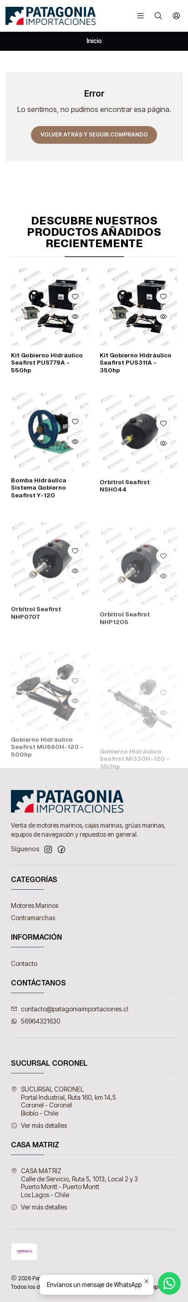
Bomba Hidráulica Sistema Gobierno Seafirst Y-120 (38, 514)
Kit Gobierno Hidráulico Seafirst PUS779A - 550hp (47, 363)
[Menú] (140, 16)
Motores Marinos (34, 905)
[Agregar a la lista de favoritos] (75, 296)
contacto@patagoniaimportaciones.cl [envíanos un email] (69, 1009)
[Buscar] (158, 16)
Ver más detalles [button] (39, 1125)
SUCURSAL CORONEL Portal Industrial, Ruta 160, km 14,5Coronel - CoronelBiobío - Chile (63, 1101)
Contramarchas (33, 918)
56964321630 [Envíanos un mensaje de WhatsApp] (35, 1021)
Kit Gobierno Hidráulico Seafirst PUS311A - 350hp (136, 363)
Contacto (24, 963)
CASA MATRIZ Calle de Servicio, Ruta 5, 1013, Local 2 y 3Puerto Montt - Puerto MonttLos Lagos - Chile (74, 1183)
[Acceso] (176, 16)
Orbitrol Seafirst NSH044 (125, 522)
